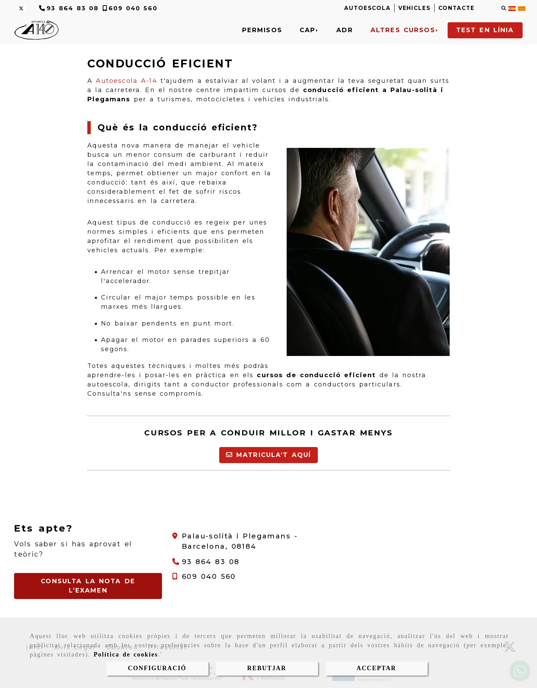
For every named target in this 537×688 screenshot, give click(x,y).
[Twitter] (21, 8)
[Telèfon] (69, 8)
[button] (88, 586)
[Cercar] (503, 8)
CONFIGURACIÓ (157, 668)
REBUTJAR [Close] (266, 668)
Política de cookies (125, 654)
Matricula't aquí (268, 455)
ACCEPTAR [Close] (376, 668)
